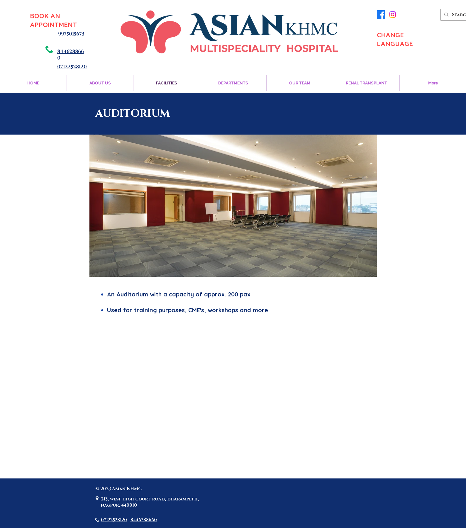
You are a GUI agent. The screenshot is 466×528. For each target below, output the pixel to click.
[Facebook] (381, 14)
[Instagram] (392, 14)
